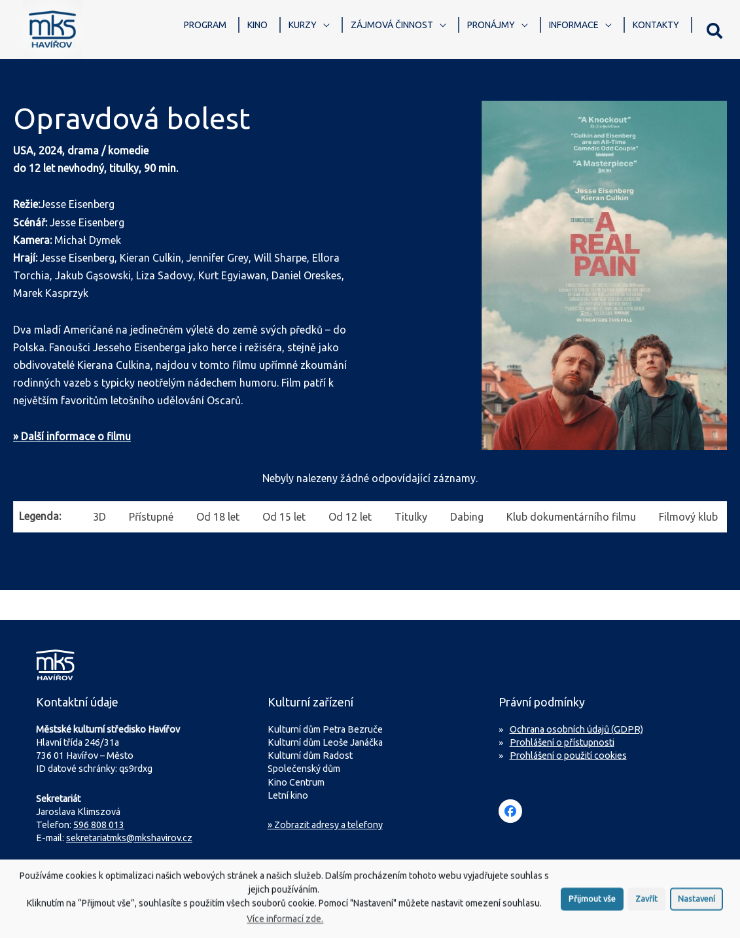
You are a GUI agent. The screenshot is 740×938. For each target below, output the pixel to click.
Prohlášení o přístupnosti (562, 742)
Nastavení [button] (696, 903)
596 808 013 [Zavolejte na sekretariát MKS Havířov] (98, 825)
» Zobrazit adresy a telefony (325, 825)
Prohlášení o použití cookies (568, 755)
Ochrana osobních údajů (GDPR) (576, 729)
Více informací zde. (285, 923)
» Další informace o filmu (72, 436)
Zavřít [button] (646, 903)
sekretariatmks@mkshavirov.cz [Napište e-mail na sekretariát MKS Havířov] (129, 838)
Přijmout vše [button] (592, 903)
